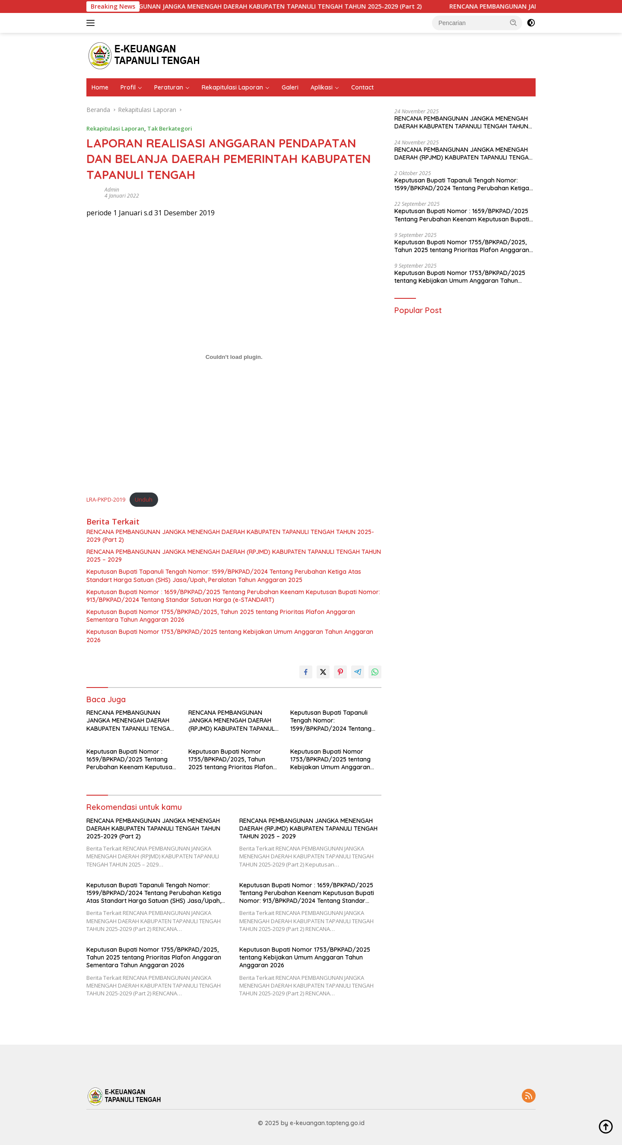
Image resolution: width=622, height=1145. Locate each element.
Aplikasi (322, 87)
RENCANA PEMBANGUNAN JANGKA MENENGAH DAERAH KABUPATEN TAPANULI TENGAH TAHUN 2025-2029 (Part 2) (265, 6)
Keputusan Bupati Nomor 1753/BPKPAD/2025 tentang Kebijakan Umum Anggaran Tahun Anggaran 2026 (229, 635)
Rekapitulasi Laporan (232, 87)
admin (112, 189)
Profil (128, 87)
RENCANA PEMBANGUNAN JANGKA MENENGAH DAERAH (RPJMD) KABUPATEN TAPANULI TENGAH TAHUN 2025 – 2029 (233, 555)
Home (100, 87)
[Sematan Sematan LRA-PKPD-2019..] (233, 357)
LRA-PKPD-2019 (105, 499)
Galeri (290, 87)
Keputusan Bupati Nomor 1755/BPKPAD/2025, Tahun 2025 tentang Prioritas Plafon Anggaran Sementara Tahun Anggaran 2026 (220, 616)
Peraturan (168, 87)
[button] (513, 22)
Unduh (143, 499)
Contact (362, 87)
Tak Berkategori (169, 128)
